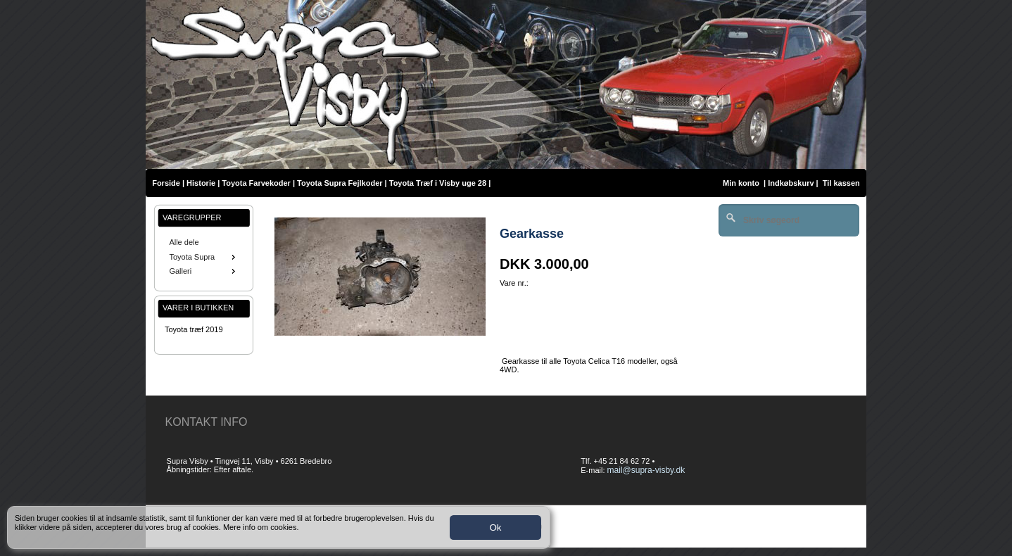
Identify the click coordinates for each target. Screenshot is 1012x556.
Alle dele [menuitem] (183, 242)
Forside (166, 183)
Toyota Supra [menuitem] (203, 257)
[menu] (204, 257)
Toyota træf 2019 (194, 329)
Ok (495, 527)
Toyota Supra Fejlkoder (339, 183)
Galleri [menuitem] (203, 271)
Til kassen (842, 183)
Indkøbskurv (791, 183)
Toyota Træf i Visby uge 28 (437, 183)
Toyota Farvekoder (256, 183)
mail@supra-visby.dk (646, 470)
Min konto (741, 183)
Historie (200, 183)
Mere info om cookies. (261, 527)
